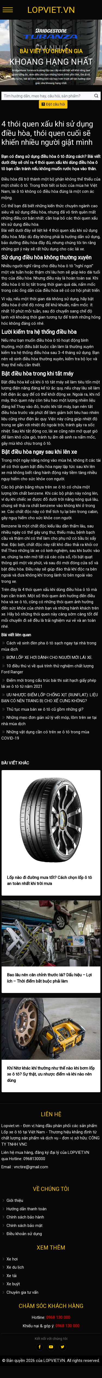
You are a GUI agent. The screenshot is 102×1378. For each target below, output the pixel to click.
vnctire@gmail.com (31, 1166)
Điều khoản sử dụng (21, 1233)
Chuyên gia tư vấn (19, 1292)
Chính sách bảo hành (22, 1217)
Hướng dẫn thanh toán (24, 1208)
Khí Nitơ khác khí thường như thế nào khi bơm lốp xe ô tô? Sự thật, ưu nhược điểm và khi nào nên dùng (51, 1074)
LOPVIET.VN (51, 10)
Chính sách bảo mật (21, 1225)
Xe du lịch (12, 1267)
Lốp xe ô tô (11, 1132)
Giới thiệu (12, 1200)
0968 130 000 (58, 1317)
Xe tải (9, 1275)
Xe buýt (10, 1283)
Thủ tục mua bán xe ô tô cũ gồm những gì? (42, 709)
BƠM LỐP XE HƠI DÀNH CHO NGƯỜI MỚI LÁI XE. (46, 657)
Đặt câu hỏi (53, 104)
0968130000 (34, 1158)
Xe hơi (9, 1259)
